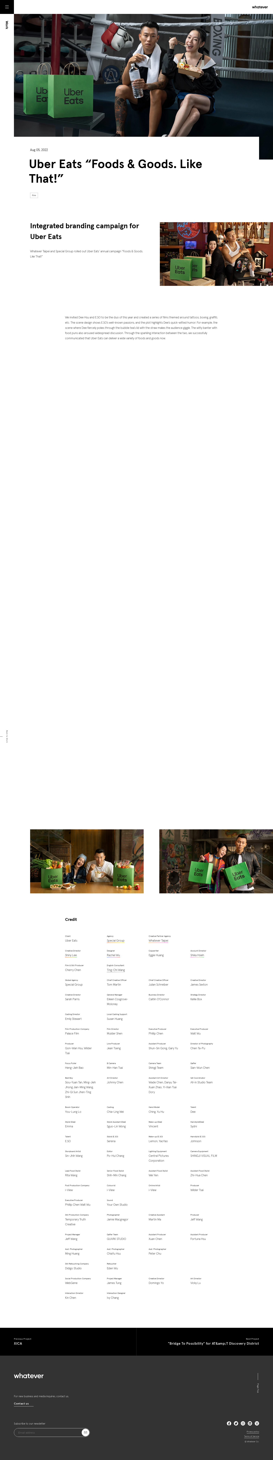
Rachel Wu (113, 955)
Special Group (115, 940)
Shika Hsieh (197, 955)
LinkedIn (250, 1423)
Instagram (243, 1423)
